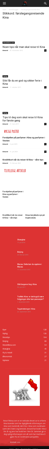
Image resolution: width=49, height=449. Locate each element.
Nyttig (5, 76)
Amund (5, 50)
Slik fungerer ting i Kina (27, 284)
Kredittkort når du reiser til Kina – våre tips (23, 159)
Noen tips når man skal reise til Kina (24, 46)
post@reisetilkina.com (30, 442)
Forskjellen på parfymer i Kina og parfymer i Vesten (13, 194)
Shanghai (21, 240)
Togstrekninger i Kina (26, 309)
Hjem (4, 9)
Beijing (20, 252)
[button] (45, 3)
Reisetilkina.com (8, 43)
